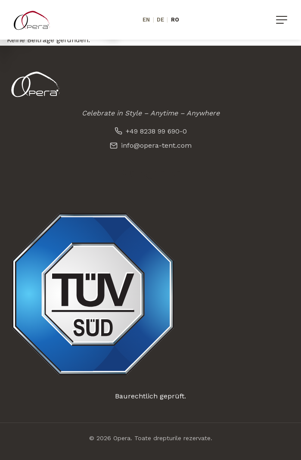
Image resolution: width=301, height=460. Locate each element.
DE (160, 19)
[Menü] (282, 19)
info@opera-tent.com (151, 145)
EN (146, 19)
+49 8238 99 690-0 (151, 131)
